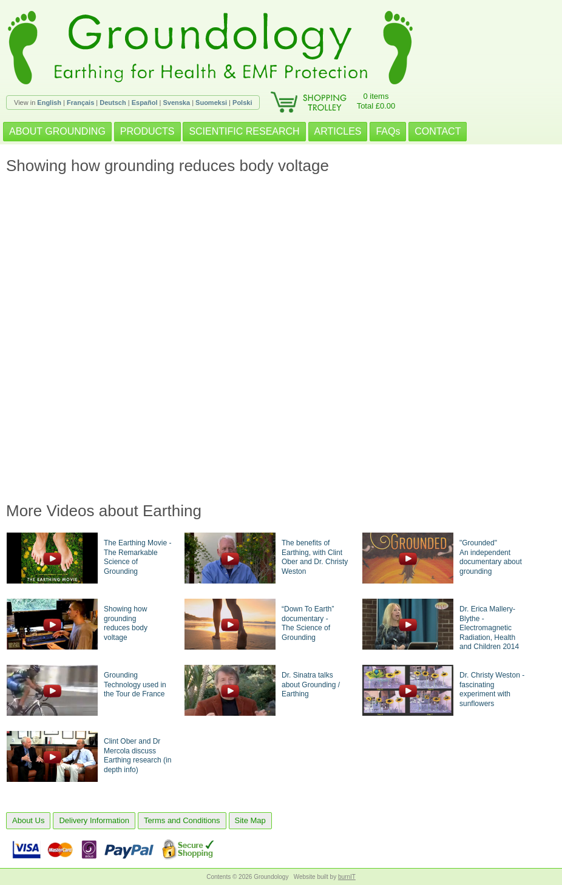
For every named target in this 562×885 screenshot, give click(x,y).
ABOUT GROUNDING (57, 131)
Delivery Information (94, 820)
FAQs (388, 131)
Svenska (176, 102)
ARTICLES (338, 131)
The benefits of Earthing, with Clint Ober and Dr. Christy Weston (315, 557)
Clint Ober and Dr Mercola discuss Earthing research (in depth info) (137, 755)
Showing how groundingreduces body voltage (125, 623)
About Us (28, 820)
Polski (242, 102)
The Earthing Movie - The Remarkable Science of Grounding (137, 557)
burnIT (347, 876)
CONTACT (438, 131)
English (49, 102)
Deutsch (113, 102)
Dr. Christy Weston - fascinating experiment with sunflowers (491, 689)
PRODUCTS (147, 131)
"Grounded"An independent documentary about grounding (490, 557)
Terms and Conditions (182, 820)
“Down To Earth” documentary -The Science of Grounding (308, 623)
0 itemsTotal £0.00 (376, 101)
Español (145, 102)
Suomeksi (211, 102)
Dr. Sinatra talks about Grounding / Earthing (311, 684)
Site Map (250, 820)
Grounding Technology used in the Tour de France (135, 684)
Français (80, 102)
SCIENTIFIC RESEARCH (244, 131)
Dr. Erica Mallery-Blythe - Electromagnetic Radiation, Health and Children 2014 (489, 628)
